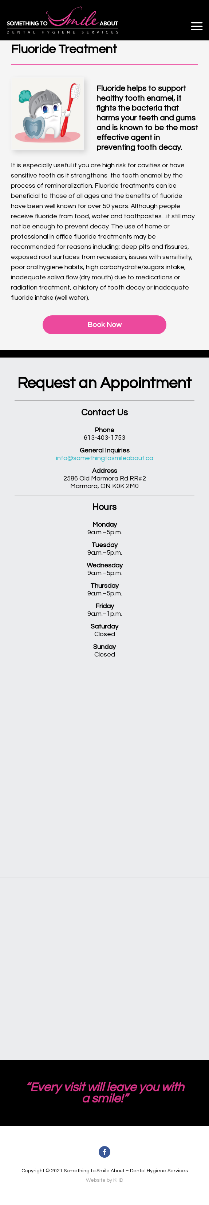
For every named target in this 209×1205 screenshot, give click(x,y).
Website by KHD (104, 1180)
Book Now (104, 324)
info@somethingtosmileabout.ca (104, 458)
